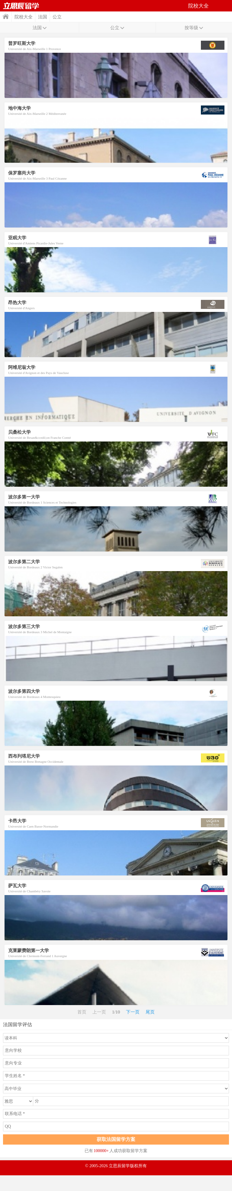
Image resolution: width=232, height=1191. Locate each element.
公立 (57, 16)
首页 (21, 5)
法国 (42, 16)
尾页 (150, 1012)
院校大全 (23, 16)
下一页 (133, 1012)
